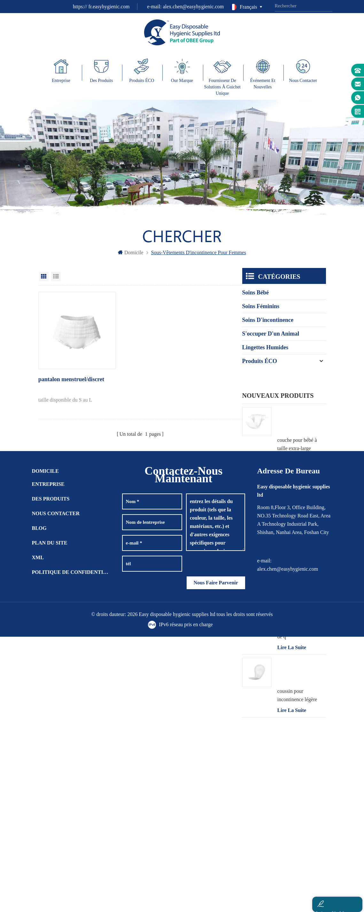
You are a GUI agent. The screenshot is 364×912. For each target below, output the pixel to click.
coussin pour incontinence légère (297, 691)
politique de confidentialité (71, 847)
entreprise (48, 759)
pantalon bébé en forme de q (301, 628)
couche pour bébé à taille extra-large (297, 440)
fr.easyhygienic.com (108, 6)
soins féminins (261, 311)
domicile (130, 257)
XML (38, 832)
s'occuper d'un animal (270, 338)
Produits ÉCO (259, 365)
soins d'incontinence (268, 324)
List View (56, 281)
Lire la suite (291, 455)
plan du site (49, 817)
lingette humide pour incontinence (298, 503)
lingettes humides (265, 352)
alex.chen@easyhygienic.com (193, 6)
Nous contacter (56, 788)
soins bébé (255, 297)
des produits (51, 773)
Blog (39, 803)
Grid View (44, 281)
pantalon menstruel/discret (59, 374)
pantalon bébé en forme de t (301, 566)
